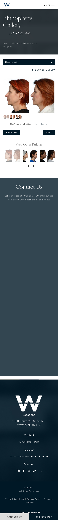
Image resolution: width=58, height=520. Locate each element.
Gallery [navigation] (13, 43)
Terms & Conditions (14, 499)
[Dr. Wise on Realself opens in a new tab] (39, 471)
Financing (48, 499)
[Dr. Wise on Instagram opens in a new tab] (18, 471)
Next (49, 132)
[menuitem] (18, 471)
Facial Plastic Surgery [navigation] (27, 43)
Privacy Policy (34, 499)
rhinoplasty (40, 124)
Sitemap (30, 502)
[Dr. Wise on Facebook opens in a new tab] (23, 471)
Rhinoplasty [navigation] (7, 47)
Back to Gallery (43, 69)
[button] (53, 5)
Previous (11, 132)
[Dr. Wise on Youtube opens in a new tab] (29, 471)
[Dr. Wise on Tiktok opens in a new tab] (34, 471)
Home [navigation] (5, 43)
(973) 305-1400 (31, 180)
